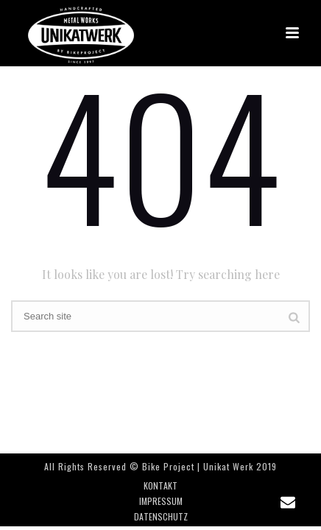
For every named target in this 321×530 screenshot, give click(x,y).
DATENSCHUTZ (161, 517)
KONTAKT (160, 486)
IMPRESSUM (161, 501)
